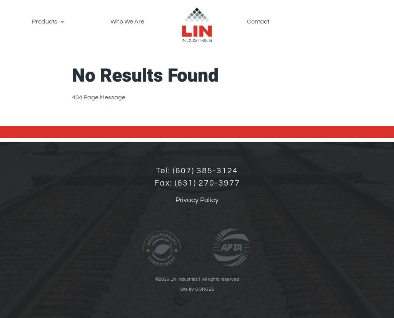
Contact (258, 21)
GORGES (204, 289)
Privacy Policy (197, 200)
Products (44, 21)
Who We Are (127, 21)
